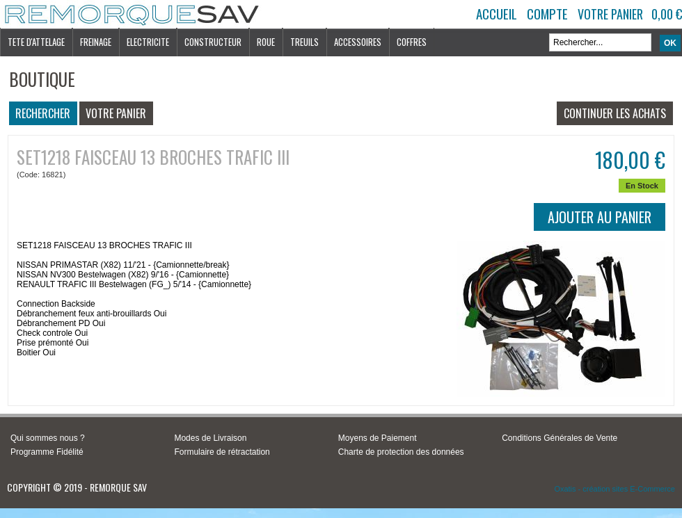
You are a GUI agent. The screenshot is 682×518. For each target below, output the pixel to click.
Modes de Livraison (210, 438)
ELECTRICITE (148, 42)
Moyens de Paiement (377, 438)
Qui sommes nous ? (47, 438)
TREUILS (304, 42)
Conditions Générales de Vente (559, 438)
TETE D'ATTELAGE (36, 42)
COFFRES (412, 42)
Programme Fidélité (47, 452)
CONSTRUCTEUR (212, 42)
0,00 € (666, 14)
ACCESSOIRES (357, 42)
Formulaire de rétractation (221, 452)
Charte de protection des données (401, 452)
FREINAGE (95, 42)
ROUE (266, 42)
